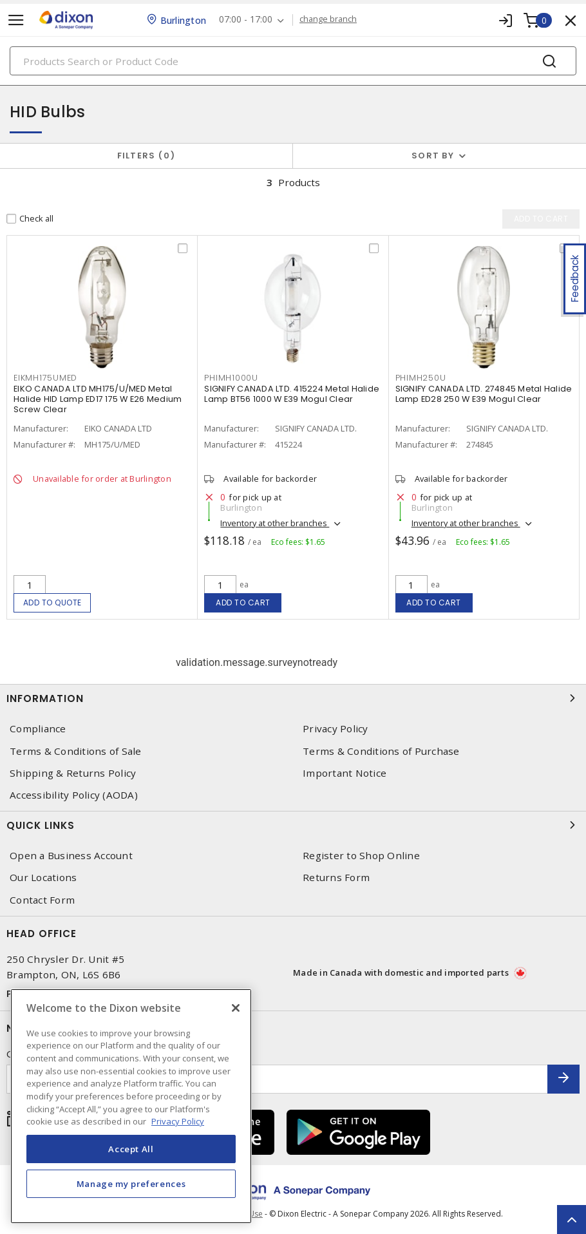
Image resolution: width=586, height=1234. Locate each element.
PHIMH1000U (231, 377)
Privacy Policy (335, 729)
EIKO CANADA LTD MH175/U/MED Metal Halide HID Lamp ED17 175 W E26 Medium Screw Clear (98, 399)
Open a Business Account (71, 856)
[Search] (293, 60)
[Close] (236, 1008)
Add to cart (243, 602)
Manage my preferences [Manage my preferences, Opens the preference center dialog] (131, 1184)
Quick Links (293, 825)
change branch (328, 19)
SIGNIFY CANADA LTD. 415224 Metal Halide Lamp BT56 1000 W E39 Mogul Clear (291, 393)
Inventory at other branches (274, 523)
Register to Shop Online (361, 856)
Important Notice (344, 773)
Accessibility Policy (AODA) (74, 795)
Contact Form (42, 900)
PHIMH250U (420, 377)
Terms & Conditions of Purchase (381, 751)
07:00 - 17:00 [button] (245, 19)
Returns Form (336, 877)
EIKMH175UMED (45, 377)
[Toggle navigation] (16, 20)
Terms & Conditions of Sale (76, 751)
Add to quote (52, 602)
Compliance (38, 729)
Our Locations (43, 877)
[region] (131, 1106)
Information (293, 698)
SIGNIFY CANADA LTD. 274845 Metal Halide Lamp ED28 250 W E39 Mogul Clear (483, 393)
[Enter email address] (277, 1079)
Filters (146, 155)
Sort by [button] (432, 155)
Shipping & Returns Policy (73, 773)
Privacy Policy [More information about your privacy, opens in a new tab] (177, 1121)
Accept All (131, 1149)
